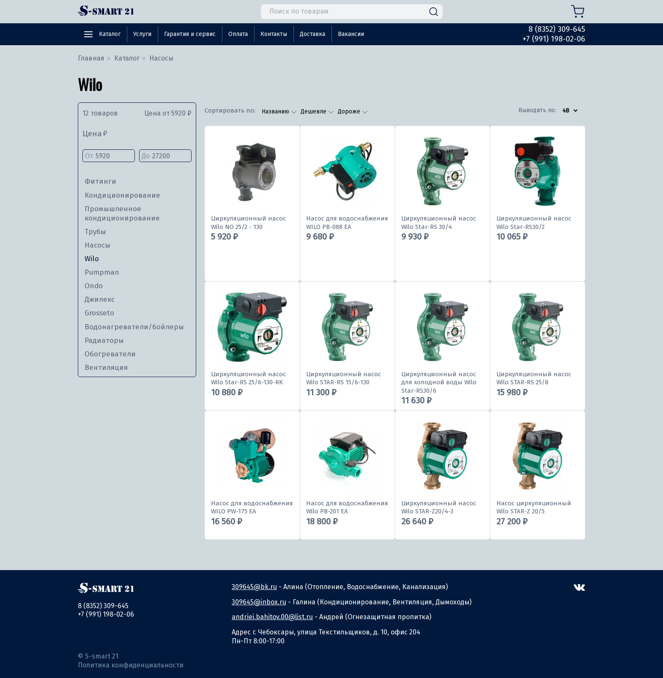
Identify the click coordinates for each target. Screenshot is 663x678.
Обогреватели (110, 354)
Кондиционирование (122, 195)
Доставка (312, 34)
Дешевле (314, 111)
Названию (276, 111)
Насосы (97, 245)
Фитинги (100, 181)
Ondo (94, 285)
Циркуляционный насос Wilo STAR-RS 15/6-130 (343, 378)
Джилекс (100, 299)
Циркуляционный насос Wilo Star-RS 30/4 (438, 223)
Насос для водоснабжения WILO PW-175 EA (252, 507)
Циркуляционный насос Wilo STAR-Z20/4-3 (438, 507)
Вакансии (351, 34)
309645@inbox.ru (259, 602)
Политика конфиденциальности (131, 665)
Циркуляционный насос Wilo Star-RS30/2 (533, 223)
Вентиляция (106, 367)
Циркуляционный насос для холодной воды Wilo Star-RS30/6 (439, 382)
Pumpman (102, 272)
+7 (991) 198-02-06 (554, 39)
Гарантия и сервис (190, 34)
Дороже (350, 111)
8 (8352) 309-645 (557, 29)
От (108, 156)
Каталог (110, 34)
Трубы (95, 231)
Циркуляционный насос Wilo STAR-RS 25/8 (533, 378)
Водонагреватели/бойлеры (134, 326)
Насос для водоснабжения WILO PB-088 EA (347, 223)
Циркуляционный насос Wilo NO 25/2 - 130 (248, 223)
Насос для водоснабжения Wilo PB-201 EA (347, 507)
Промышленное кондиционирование (122, 213)
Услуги (142, 34)
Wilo (92, 258)
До (165, 156)
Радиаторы (104, 340)
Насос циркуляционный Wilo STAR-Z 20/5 (533, 507)
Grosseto (99, 313)
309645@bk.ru (254, 587)
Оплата (238, 34)
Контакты (273, 34)
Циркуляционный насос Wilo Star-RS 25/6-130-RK (248, 378)
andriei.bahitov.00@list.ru (272, 617)
